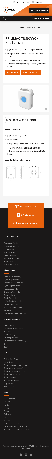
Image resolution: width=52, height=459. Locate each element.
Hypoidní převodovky (12, 286)
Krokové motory (10, 252)
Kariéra (6, 405)
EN (48, 2)
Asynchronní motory (11, 243)
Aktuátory (7, 332)
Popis (9, 120)
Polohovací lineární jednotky (14, 329)
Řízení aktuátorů (10, 377)
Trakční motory (9, 261)
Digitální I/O (8, 384)
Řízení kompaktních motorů (14, 371)
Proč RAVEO (8, 402)
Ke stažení (32, 120)
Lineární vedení (9, 325)
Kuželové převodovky (12, 289)
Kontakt (7, 420)
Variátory (7, 310)
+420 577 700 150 (22, 2)
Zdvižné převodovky (11, 338)
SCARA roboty (9, 335)
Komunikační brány (11, 380)
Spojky (6, 347)
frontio (27, 448)
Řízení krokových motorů (13, 368)
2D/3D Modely (19, 120)
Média (6, 408)
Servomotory (9, 249)
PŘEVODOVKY (9, 270)
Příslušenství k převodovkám (15, 313)
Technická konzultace (39, 10)
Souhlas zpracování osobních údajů (17, 429)
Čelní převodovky (10, 298)
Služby (6, 411)
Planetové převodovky (12, 277)
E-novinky (7, 417)
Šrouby (6, 344)
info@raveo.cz (39, 2)
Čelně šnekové (9, 295)
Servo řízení (8, 362)
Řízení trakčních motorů (13, 374)
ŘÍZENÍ (6, 353)
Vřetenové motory (11, 264)
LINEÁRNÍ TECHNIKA (12, 319)
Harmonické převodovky (13, 283)
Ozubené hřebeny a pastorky (15, 341)
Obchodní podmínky (12, 423)
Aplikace (7, 414)
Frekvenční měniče (11, 359)
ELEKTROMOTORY (11, 237)
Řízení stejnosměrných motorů (15, 365)
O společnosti (9, 399)
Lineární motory (10, 255)
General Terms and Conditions (15, 426)
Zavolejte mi (12, 73)
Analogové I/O (9, 387)
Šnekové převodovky (12, 292)
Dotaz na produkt (31, 73)
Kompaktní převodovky (13, 307)
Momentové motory (11, 258)
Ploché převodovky (11, 304)
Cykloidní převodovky (12, 280)
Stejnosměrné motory (12, 246)
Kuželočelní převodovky (13, 301)
